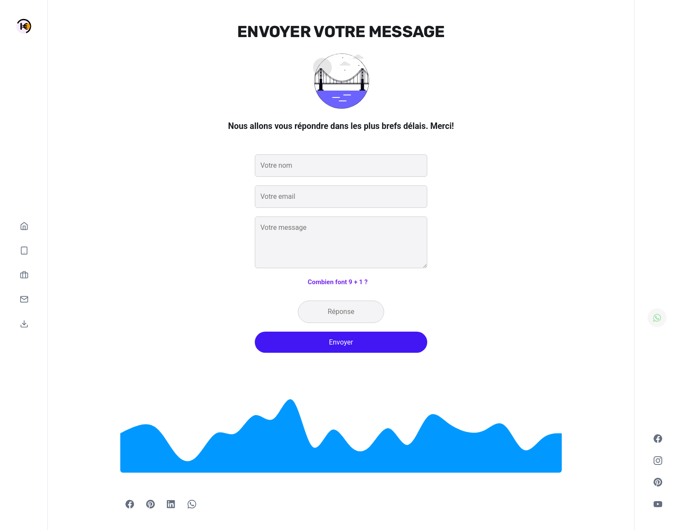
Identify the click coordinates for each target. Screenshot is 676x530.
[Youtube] (657, 504)
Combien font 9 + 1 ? (338, 282)
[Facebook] (129, 504)
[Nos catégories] (24, 250)
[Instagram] (657, 460)
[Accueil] (24, 225)
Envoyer (341, 342)
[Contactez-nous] (24, 299)
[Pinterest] (150, 504)
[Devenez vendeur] (24, 274)
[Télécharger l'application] (24, 323)
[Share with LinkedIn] (171, 504)
